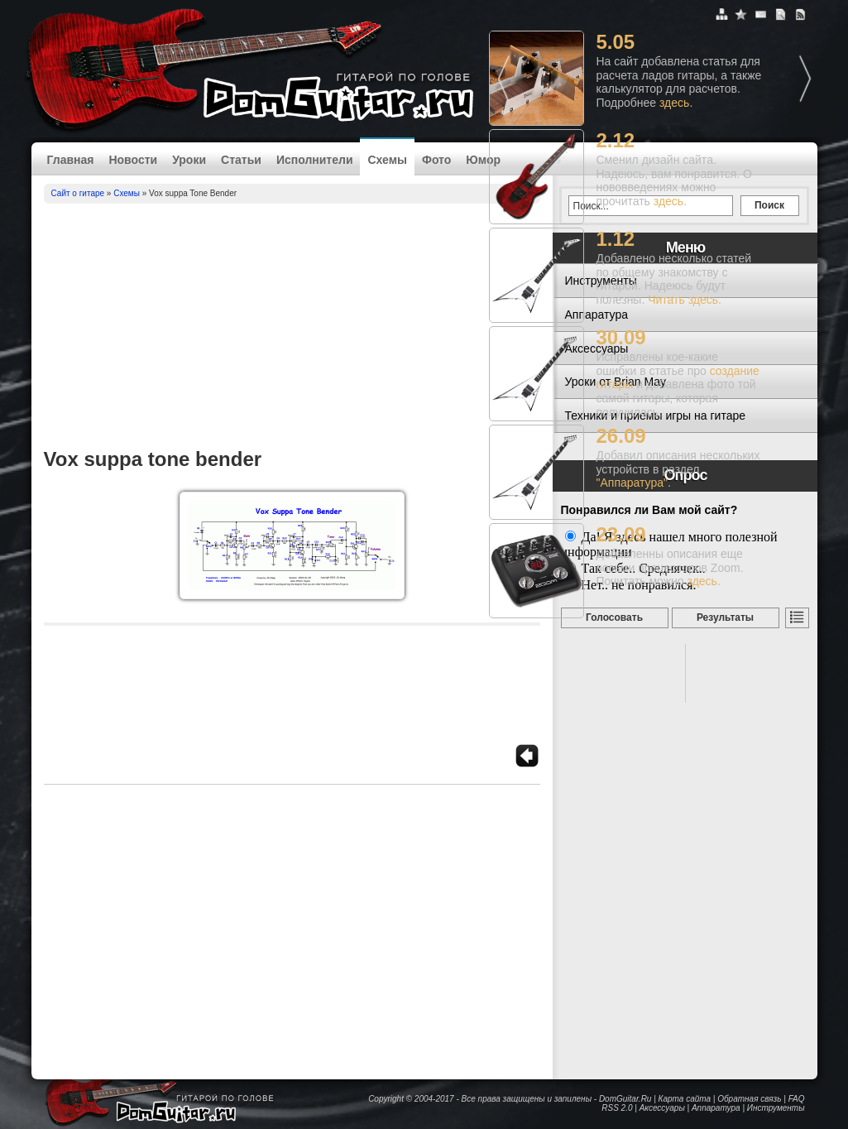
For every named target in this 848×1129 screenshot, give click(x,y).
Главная (70, 159)
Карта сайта (685, 1098)
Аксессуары (662, 1107)
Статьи (241, 159)
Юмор (483, 159)
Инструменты (776, 1107)
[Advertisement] (292, 328)
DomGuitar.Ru (625, 1098)
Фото (436, 159)
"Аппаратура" (632, 482)
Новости (132, 159)
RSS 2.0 (616, 1107)
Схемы (386, 159)
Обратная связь (749, 1098)
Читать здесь (683, 299)
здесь (674, 102)
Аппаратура (716, 1107)
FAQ (796, 1098)
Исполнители (314, 159)
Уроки (189, 159)
